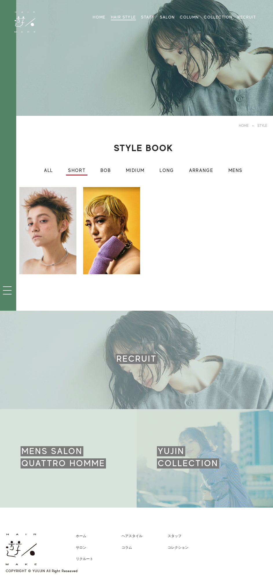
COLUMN (189, 17)
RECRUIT (246, 17)
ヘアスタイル (132, 536)
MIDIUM (135, 170)
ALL (48, 170)
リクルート (84, 559)
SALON (167, 17)
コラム (127, 548)
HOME (99, 17)
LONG (167, 170)
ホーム (81, 536)
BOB (105, 170)
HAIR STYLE (123, 17)
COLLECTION (218, 17)
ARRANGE (201, 170)
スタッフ (175, 536)
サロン (81, 548)
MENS (235, 170)
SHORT (76, 170)
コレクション (178, 548)
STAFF (148, 17)
